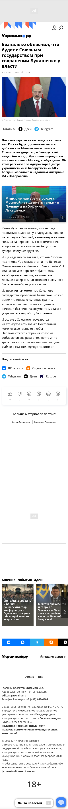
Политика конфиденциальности (23, 725)
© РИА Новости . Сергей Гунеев (16, 120)
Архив (29, 677)
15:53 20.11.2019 (10, 72)
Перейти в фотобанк (41, 120)
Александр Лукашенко (45, 422)
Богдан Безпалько (20, 422)
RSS (40, 677)
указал (33, 284)
